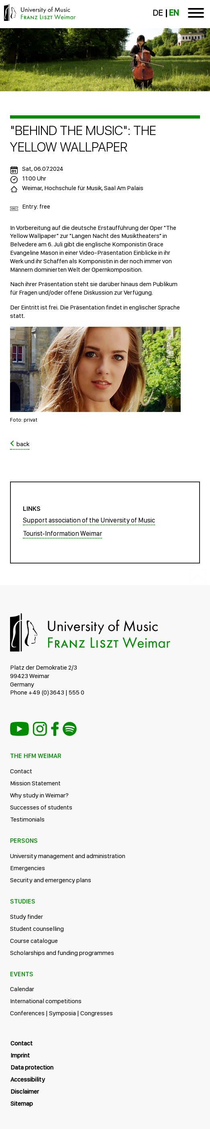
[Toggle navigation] (196, 14)
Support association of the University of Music (89, 520)
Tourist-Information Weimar (62, 533)
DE (158, 13)
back (22, 444)
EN (174, 13)
